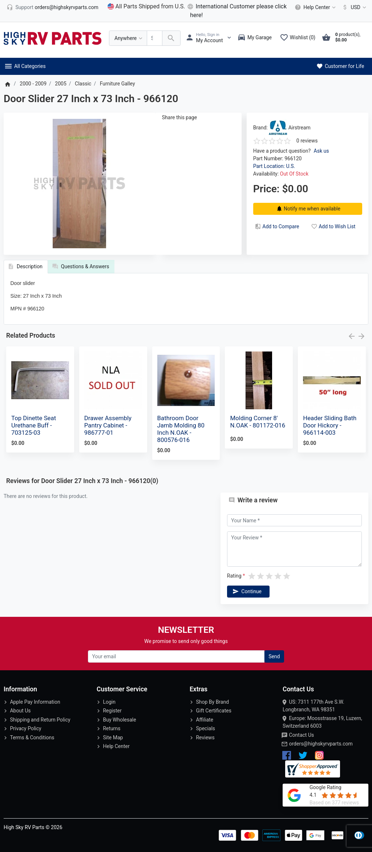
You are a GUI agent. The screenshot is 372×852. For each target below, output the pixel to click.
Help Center (116, 746)
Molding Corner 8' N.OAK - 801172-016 (257, 421)
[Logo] (53, 38)
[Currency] (352, 7)
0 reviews (307, 141)
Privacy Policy (25, 728)
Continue (246, 591)
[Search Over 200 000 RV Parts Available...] (154, 38)
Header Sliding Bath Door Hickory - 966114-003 (329, 425)
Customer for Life (340, 66)
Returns (111, 728)
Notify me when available (307, 209)
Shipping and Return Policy (40, 720)
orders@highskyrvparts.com (320, 744)
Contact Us (301, 735)
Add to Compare (276, 226)
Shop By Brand (212, 702)
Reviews (205, 737)
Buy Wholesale (119, 720)
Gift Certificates (213, 711)
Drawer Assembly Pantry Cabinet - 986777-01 (108, 425)
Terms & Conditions (32, 737)
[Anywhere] (128, 38)
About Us (20, 711)
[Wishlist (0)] (299, 38)
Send (274, 656)
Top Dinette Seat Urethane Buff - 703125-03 (33, 425)
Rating (234, 576)
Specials (205, 728)
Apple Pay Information (35, 702)
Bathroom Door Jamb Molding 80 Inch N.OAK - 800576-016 (181, 428)
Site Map (113, 737)
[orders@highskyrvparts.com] (52, 7)
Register (112, 711)
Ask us (321, 151)
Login (109, 702)
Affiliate (204, 720)
